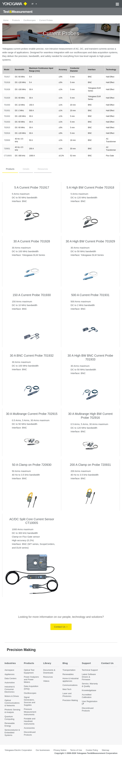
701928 (7, 89)
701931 (7, 110)
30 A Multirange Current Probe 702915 (31, 413)
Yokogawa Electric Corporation (18, 750)
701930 (7, 105)
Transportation (68, 670)
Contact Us (60, 626)
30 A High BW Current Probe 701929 (90, 241)
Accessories (29, 728)
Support (86, 663)
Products (16, 20)
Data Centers (10, 678)
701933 (7, 122)
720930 (7, 140)
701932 (7, 116)
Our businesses (43, 750)
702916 (7, 133)
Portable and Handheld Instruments (29, 721)
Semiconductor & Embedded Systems (12, 732)
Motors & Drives (12, 696)
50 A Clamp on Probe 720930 (31, 464)
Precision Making (70, 700)
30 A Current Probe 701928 (31, 241)
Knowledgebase (89, 690)
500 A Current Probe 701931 (90, 295)
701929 (7, 98)
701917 (7, 77)
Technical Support (90, 670)
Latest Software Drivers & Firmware (89, 677)
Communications (69, 685)
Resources (43, 169)
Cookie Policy (92, 750)
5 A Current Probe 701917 (31, 187)
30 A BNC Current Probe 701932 (32, 355)
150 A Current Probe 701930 (32, 295)
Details (26, 169)
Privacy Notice (59, 750)
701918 (7, 82)
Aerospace (9, 670)
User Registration (89, 701)
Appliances (9, 674)
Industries (10, 663)
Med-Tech (66, 689)
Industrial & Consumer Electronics (10, 689)
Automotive (10, 682)
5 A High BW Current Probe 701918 (90, 187)
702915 (7, 127)
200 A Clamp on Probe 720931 (90, 464)
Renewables (68, 674)
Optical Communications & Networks (12, 703)
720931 (7, 149)
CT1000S (8, 156)
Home (6, 20)
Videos (46, 681)
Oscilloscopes (29, 20)
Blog (65, 663)
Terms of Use (76, 750)
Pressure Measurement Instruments (30, 711)
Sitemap (105, 750)
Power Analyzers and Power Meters (31, 679)
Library (47, 663)
